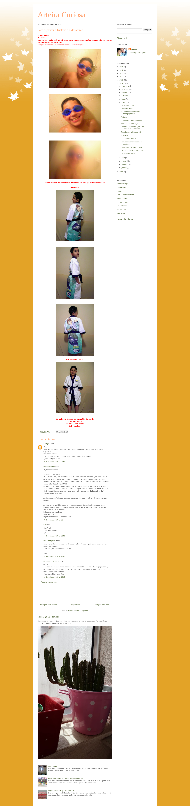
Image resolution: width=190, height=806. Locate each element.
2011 (121, 80)
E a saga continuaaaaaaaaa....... (133, 120)
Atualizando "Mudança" (129, 124)
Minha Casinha (122, 198)
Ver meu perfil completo (137, 53)
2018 (121, 67)
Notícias (124, 117)
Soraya (46, 444)
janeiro (124, 168)
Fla (44, 525)
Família (119, 191)
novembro (125, 89)
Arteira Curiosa (62, 14)
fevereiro (125, 164)
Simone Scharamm (51, 561)
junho (124, 99)
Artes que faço (122, 184)
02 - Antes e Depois (128, 139)
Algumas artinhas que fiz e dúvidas (61, 791)
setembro (125, 96)
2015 (121, 70)
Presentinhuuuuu (127, 105)
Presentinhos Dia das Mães (131, 147)
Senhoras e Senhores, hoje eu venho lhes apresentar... (132, 128)
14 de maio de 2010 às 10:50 (54, 557)
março (124, 161)
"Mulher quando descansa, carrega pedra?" (131, 113)
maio (124, 102)
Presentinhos (122, 206)
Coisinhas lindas (127, 108)
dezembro (125, 86)
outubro (125, 93)
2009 (121, 172)
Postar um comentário (49, 582)
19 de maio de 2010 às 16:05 (54, 577)
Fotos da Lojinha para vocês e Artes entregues (65, 778)
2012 (121, 77)
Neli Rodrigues (49, 541)
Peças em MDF (123, 202)
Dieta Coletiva (122, 187)
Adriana (134, 49)
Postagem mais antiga (102, 605)
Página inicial (76, 605)
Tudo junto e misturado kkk (131, 132)
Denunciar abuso (125, 219)
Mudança (124, 135)
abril (123, 158)
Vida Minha (121, 213)
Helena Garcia (49, 467)
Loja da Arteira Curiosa (125, 195)
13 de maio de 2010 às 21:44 (54, 520)
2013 (121, 73)
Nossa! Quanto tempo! (48, 617)
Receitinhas (121, 210)
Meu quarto (52, 766)
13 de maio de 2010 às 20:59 (54, 462)
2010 (121, 83)
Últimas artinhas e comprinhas (132, 150)
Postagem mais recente (48, 605)
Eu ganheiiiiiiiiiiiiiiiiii (128, 154)
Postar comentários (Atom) (78, 611)
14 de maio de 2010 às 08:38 (54, 536)
